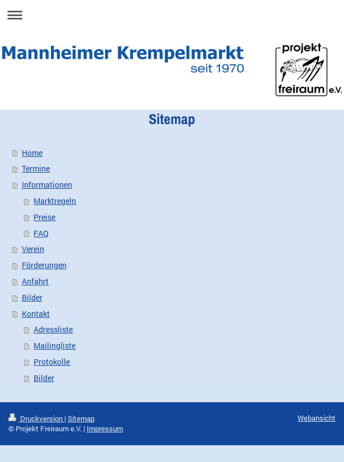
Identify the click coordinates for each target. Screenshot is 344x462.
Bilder (32, 297)
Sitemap (81, 418)
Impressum (105, 428)
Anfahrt (35, 281)
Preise (44, 217)
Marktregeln (55, 201)
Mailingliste (55, 345)
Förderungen (44, 265)
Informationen (47, 184)
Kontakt (36, 313)
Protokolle (52, 361)
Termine (36, 168)
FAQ (41, 233)
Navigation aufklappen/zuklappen (172, 15)
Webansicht (317, 417)
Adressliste (53, 329)
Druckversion (36, 418)
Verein (33, 249)
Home (32, 152)
